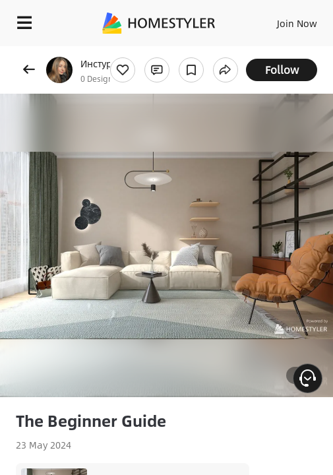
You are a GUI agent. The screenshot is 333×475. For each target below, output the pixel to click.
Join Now (297, 23)
